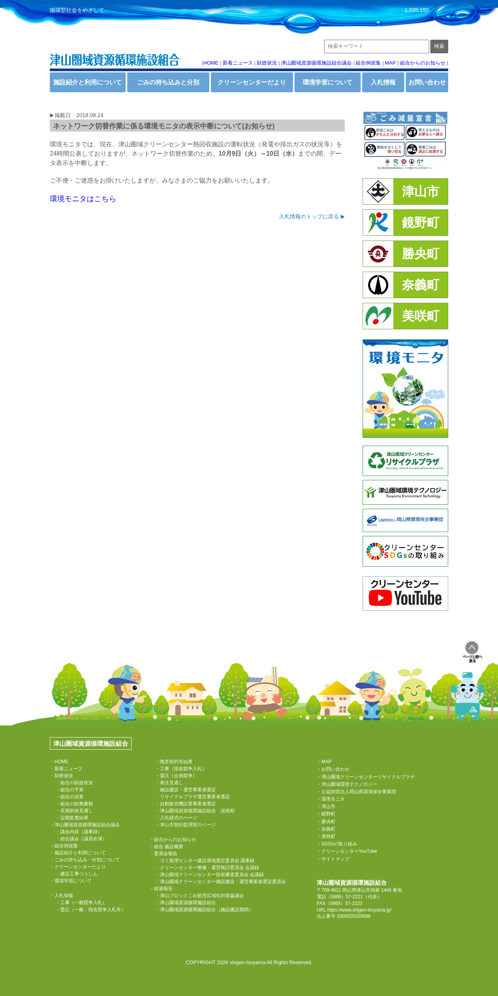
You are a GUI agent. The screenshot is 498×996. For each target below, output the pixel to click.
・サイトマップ (333, 859)
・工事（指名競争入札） (181, 768)
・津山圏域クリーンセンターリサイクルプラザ (366, 777)
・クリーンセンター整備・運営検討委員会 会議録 (207, 867)
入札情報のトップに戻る (309, 216)
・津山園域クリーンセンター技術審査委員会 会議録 (209, 874)
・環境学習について (71, 881)
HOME (210, 63)
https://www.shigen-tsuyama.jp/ (359, 910)
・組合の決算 (70, 796)
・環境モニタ (331, 799)
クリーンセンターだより (251, 82)
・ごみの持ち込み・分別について (85, 859)
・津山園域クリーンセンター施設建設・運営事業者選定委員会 (220, 881)
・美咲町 (326, 836)
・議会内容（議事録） (79, 831)
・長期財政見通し (74, 810)
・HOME (59, 761)
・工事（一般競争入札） (81, 902)
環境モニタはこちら (83, 199)
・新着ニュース (66, 768)
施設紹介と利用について (87, 82)
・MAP (324, 761)
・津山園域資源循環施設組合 (185, 902)
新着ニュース (238, 63)
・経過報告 (161, 888)
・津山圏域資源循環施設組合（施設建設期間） (204, 909)
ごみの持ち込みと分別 (168, 82)
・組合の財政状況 (74, 782)
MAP (390, 63)
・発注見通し (169, 782)
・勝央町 (326, 821)
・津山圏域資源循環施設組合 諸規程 (195, 810)
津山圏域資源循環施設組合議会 (316, 63)
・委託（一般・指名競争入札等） (91, 909)
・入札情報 (61, 895)
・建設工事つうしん (77, 874)
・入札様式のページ (176, 817)
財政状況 (267, 63)
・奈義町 (326, 829)
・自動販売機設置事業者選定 (185, 803)
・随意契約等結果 (174, 761)
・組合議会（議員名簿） (81, 838)
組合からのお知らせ (422, 63)
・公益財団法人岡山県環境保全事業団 (356, 791)
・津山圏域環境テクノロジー (347, 784)
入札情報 (383, 82)
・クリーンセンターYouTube (347, 851)
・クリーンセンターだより (78, 867)
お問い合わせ (427, 82)
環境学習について (327, 82)
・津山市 (326, 806)
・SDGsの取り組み (337, 844)
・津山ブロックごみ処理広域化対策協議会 (199, 895)
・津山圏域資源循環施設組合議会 (85, 824)
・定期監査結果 (72, 817)
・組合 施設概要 (166, 846)
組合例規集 (368, 63)
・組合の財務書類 (74, 803)
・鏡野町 (326, 814)
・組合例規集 (64, 845)
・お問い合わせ (333, 769)
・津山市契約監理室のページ (185, 824)
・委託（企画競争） (176, 775)
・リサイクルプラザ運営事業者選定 (192, 796)
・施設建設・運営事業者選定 (185, 789)
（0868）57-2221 (344, 896)
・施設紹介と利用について (78, 852)
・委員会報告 (163, 853)
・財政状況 (61, 775)
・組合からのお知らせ (172, 839)
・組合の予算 (70, 789)
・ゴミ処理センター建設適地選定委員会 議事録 (204, 860)
